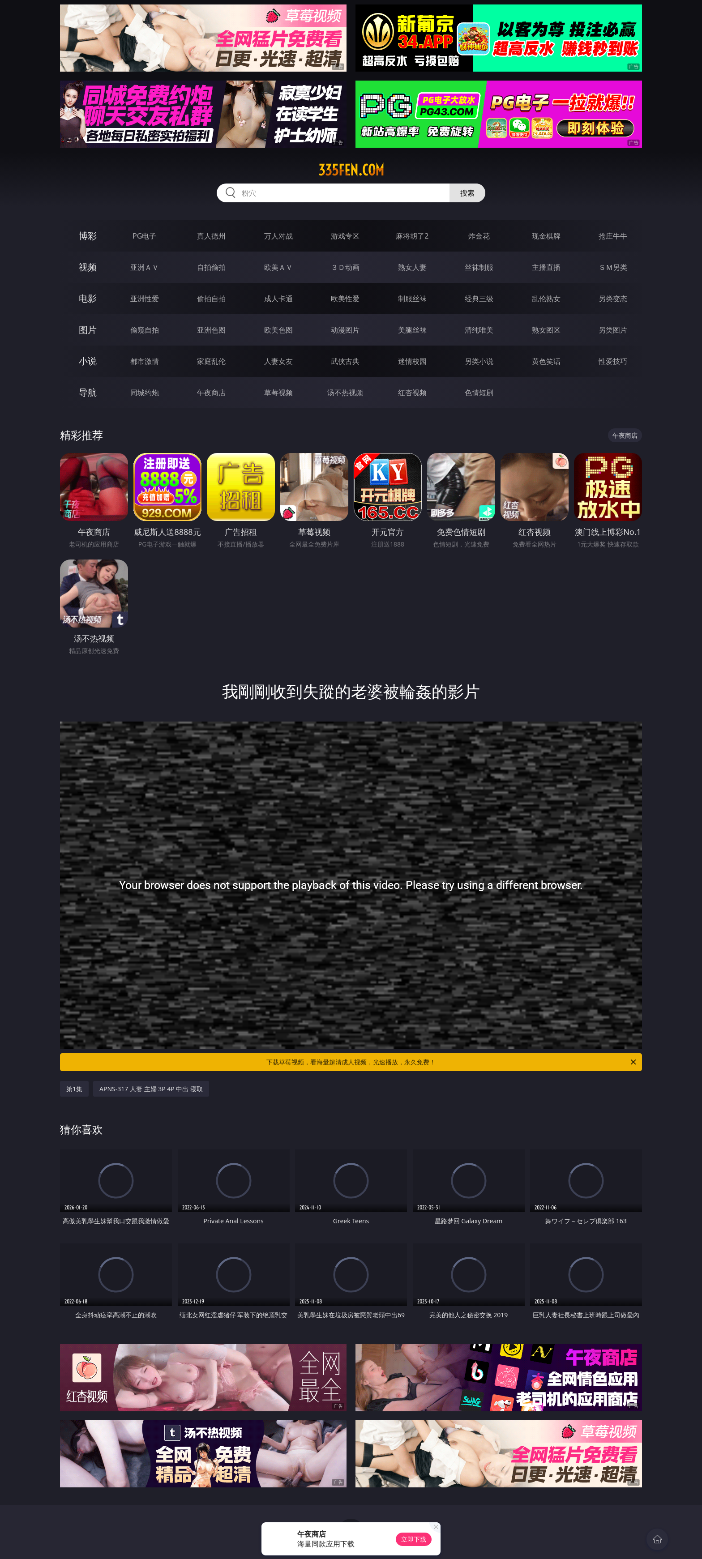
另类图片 (613, 330)
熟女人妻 (412, 267)
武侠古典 (345, 361)
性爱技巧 (613, 361)
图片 (88, 330)
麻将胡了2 (412, 236)
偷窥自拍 (144, 330)
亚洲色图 (211, 330)
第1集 (74, 1089)
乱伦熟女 (546, 298)
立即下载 (413, 1539)
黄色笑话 (546, 361)
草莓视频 (278, 392)
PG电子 (144, 236)
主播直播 (546, 267)
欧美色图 (278, 330)
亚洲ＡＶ (144, 267)
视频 (88, 267)
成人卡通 (278, 298)
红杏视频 (412, 392)
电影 (88, 298)
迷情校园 (412, 361)
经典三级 (479, 298)
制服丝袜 (412, 298)
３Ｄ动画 (345, 267)
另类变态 (613, 298)
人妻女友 (278, 361)
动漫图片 (345, 330)
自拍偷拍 (211, 267)
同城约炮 (144, 392)
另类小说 (479, 361)
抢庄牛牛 (613, 236)
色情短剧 (479, 392)
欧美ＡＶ (278, 267)
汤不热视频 (345, 392)
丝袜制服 (479, 267)
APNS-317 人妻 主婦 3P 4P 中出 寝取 (151, 1089)
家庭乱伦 (211, 361)
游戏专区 (345, 236)
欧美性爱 (345, 298)
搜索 (467, 193)
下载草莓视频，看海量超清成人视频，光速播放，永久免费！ (452, 1062)
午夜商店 (211, 392)
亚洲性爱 (144, 298)
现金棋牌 (546, 236)
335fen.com (351, 170)
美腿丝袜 (412, 330)
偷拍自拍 (211, 298)
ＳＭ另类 (613, 267)
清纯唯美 (479, 330)
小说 (88, 361)
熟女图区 (546, 330)
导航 (88, 392)
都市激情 (144, 361)
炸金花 (479, 236)
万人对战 (278, 236)
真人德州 (211, 236)
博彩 (88, 236)
